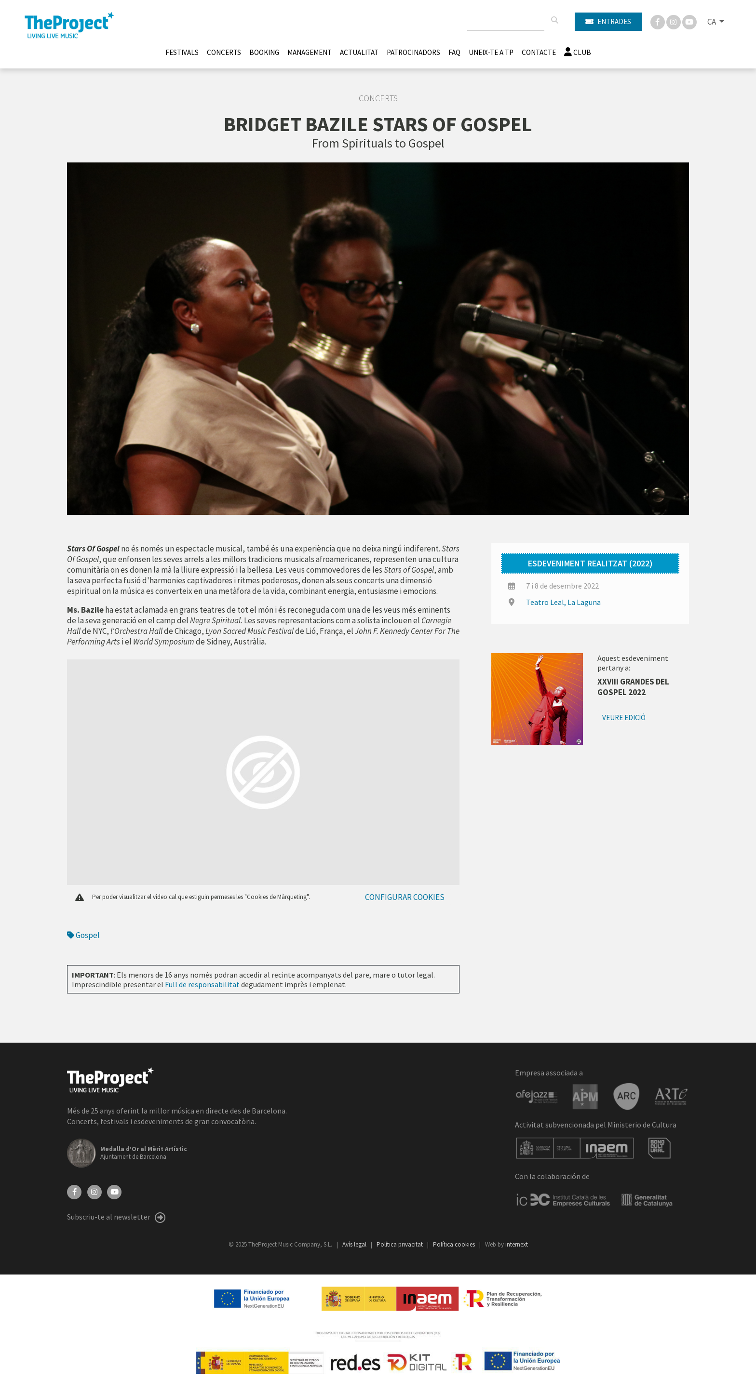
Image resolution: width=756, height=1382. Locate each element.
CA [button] (712, 21)
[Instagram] (674, 21)
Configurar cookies (405, 897)
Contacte (539, 52)
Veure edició (624, 717)
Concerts (224, 52)
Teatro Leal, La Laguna (563, 602)
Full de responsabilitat (202, 984)
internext (516, 1244)
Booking (264, 52)
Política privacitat (400, 1244)
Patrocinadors (413, 52)
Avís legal (355, 1244)
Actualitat (359, 52)
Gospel (83, 935)
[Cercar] (554, 20)
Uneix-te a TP (491, 52)
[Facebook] (658, 21)
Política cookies (454, 1244)
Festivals (182, 52)
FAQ (454, 52)
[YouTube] (114, 1191)
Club (577, 52)
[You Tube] (689, 21)
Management (309, 52)
